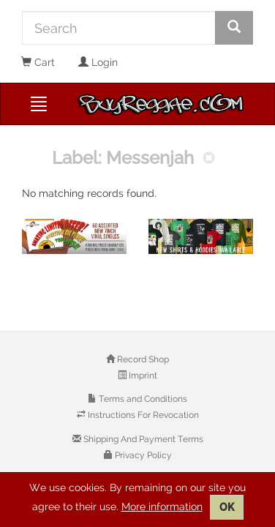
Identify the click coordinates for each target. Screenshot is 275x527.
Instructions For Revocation (142, 415)
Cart (38, 62)
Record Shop (142, 359)
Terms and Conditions (142, 399)
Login (98, 62)
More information (162, 506)
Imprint (142, 375)
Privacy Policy (142, 455)
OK (226, 507)
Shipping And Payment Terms (142, 439)
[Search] (119, 28)
